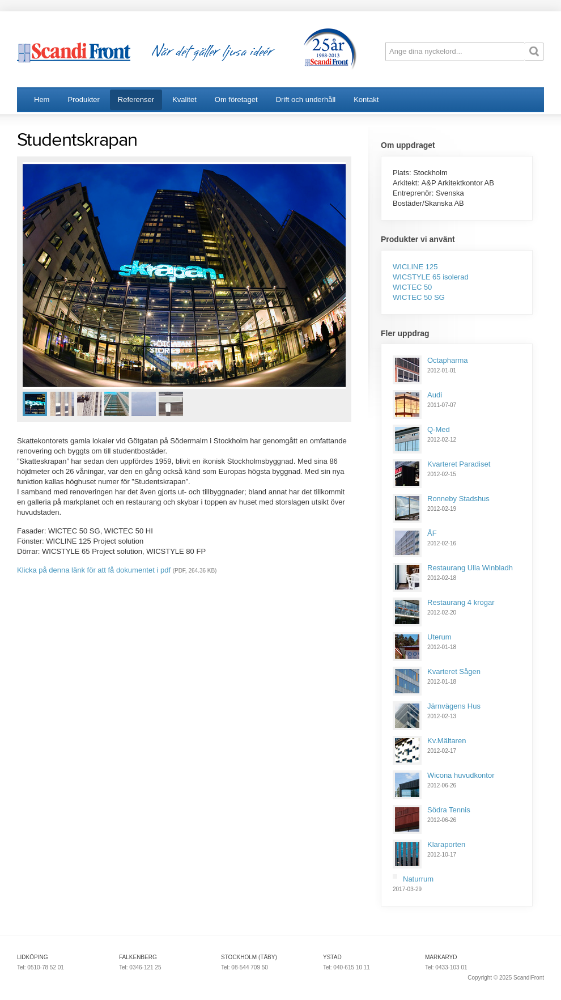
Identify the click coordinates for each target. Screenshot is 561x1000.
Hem (41, 99)
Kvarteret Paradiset (458, 464)
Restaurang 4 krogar (461, 602)
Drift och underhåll (306, 99)
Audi (434, 395)
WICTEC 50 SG (419, 297)
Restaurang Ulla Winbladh (470, 567)
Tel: (22, 967)
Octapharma (447, 360)
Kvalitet (184, 99)
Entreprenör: (414, 193)
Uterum (439, 637)
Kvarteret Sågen (454, 671)
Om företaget (236, 99)
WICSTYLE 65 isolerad (431, 277)
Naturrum (418, 879)
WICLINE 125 (415, 266)
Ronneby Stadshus (458, 498)
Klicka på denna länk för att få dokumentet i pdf (94, 570)
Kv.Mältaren (446, 740)
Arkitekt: (407, 183)
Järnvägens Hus (454, 706)
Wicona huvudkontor (461, 775)
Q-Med (438, 429)
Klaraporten (446, 844)
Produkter (83, 99)
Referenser (136, 99)
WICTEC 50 (412, 287)
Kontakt (366, 99)
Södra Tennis (448, 810)
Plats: (403, 172)
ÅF (432, 533)
